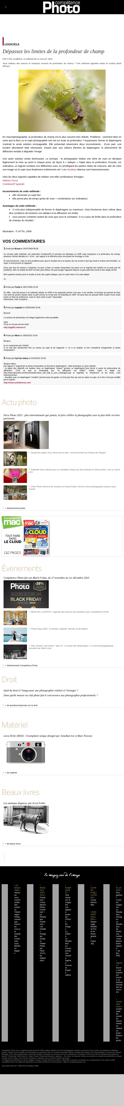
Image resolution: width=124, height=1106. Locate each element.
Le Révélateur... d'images (119, 905)
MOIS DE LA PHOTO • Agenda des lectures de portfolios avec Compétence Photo (66, 609)
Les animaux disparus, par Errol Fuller (24, 796)
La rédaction (119, 1011)
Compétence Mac (94, 895)
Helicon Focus (10, 180)
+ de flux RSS (117, 938)
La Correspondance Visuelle (68, 934)
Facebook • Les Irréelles (43, 914)
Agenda (68, 941)
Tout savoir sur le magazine (68, 893)
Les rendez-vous (119, 924)
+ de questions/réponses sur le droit (18, 701)
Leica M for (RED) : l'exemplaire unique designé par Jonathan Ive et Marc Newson (47, 730)
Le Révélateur (68, 924)
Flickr (42, 936)
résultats (72, 169)
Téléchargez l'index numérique (17, 907)
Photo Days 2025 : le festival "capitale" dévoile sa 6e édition (56, 626)
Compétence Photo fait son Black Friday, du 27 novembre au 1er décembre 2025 (45, 575)
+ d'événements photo (12, 507)
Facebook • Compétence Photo (43, 895)
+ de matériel (9, 767)
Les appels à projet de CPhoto (68, 905)
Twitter (42, 929)
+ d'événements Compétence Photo (18, 663)
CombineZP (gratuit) (13, 184)
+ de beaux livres (11, 837)
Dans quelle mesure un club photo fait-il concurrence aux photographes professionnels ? (49, 691)
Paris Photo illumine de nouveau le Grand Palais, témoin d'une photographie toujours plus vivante (73, 485)
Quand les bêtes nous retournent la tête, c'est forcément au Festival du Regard (65, 451)
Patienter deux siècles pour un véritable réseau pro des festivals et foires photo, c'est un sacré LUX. (74, 468)
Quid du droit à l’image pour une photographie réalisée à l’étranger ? (40, 686)
